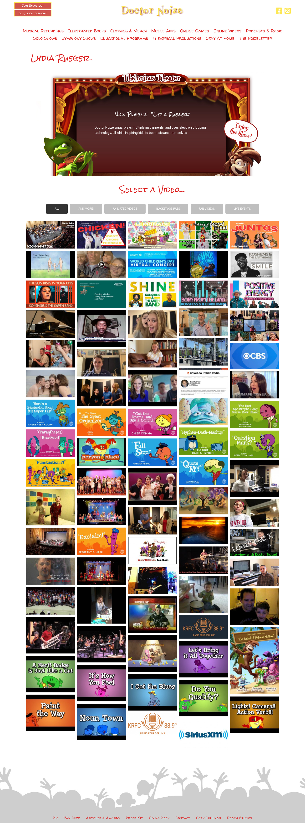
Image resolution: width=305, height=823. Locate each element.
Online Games (194, 31)
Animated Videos (125, 208)
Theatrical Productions (176, 38)
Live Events (242, 208)
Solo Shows (45, 38)
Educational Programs (124, 38)
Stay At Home (220, 38)
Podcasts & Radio (264, 31)
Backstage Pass (168, 208)
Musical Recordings (43, 31)
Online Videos (227, 31)
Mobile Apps (163, 31)
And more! (86, 208)
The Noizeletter (255, 38)
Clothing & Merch (128, 31)
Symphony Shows (78, 38)
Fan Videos (207, 208)
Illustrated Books (87, 31)
